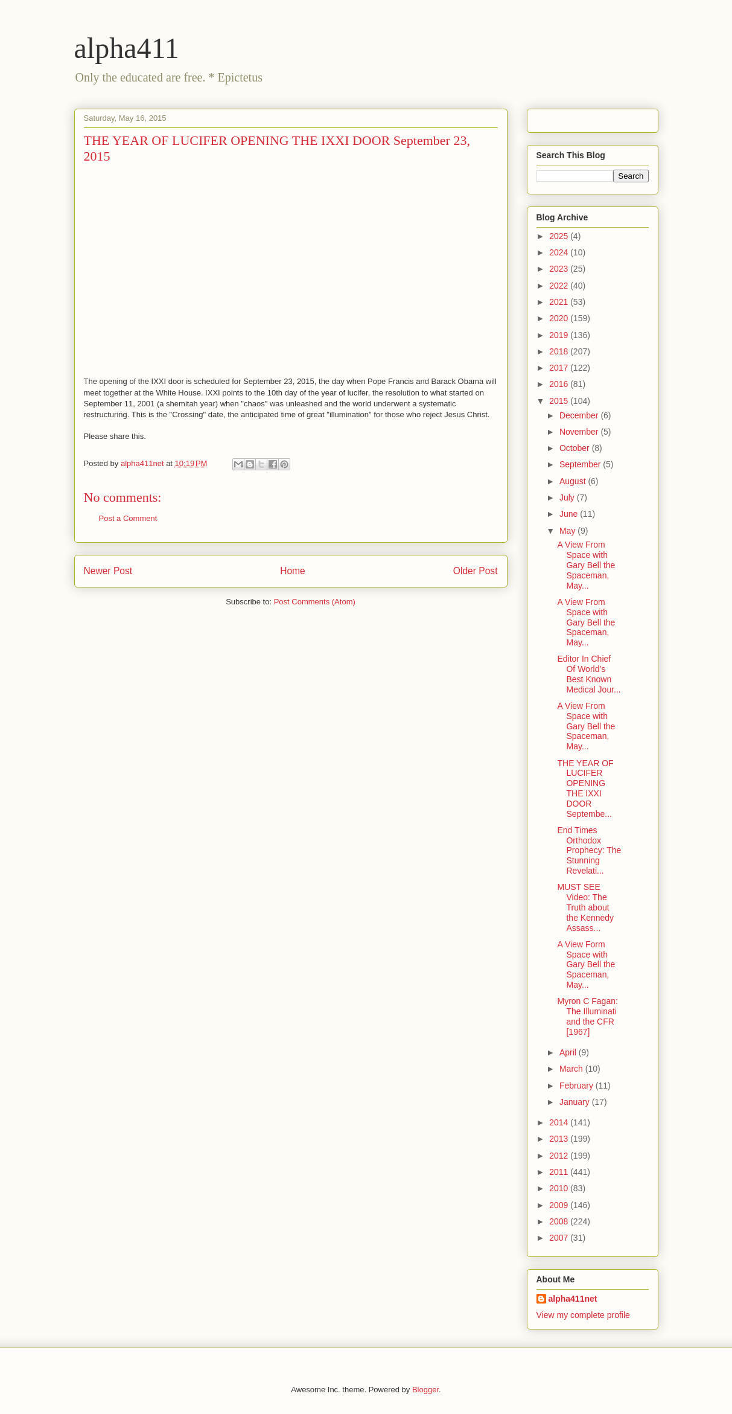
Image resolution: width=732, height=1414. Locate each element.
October (575, 448)
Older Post (475, 571)
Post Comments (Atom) (314, 601)
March (572, 1068)
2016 (559, 384)
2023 (559, 269)
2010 (559, 1188)
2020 (559, 318)
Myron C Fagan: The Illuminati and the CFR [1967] (587, 1016)
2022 (559, 285)
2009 (559, 1205)
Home (292, 571)
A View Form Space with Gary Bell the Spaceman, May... (586, 964)
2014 (559, 1122)
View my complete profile (583, 1315)
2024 (559, 252)
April (569, 1052)
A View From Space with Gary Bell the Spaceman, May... (586, 565)
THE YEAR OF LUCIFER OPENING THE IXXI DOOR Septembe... (585, 788)
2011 (559, 1172)
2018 (559, 351)
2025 (559, 236)
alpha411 (126, 48)
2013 (559, 1139)
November (579, 432)
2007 (559, 1238)
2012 (559, 1155)
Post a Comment (128, 518)
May (568, 531)
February (577, 1085)
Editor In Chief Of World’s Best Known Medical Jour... (588, 674)
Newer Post (108, 571)
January (575, 1102)
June (569, 514)
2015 (559, 401)
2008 (559, 1221)
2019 (559, 335)
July (568, 497)
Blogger (425, 1389)
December (579, 415)
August (573, 481)
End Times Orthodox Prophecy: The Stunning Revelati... (589, 850)
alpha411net (573, 1299)
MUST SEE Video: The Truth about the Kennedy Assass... (585, 907)
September (581, 464)
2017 (559, 368)
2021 (559, 302)
